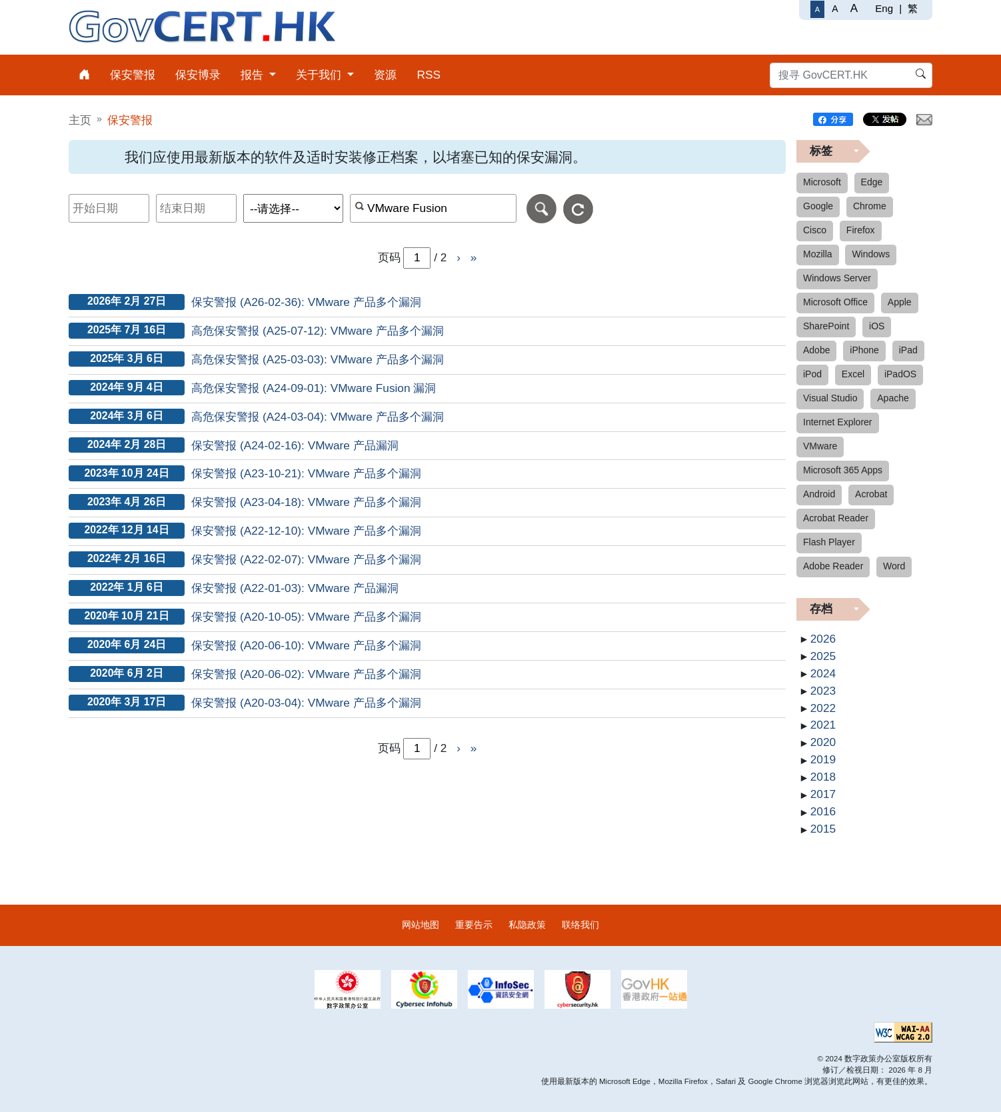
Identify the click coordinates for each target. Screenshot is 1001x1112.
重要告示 (474, 924)
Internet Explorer (837, 422)
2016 (823, 811)
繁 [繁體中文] (913, 8)
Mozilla (817, 254)
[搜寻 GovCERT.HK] (851, 75)
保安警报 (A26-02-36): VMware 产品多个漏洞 (306, 302)
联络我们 (580, 924)
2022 (823, 708)
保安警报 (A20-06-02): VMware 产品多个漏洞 (306, 674)
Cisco (814, 230)
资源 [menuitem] (385, 74)
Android (819, 494)
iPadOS (900, 374)
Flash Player (829, 542)
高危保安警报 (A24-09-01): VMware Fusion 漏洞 (313, 388)
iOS (876, 326)
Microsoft (822, 182)
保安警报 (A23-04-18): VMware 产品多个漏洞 (306, 502)
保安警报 (130, 120)
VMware (820, 446)
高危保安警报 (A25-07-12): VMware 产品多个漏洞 (317, 330)
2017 (823, 794)
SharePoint (826, 326)
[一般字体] (817, 9)
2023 (823, 690)
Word (894, 566)
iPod (812, 374)
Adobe (816, 350)
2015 (823, 828)
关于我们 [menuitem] (320, 74)
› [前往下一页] (459, 257)
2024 (823, 673)
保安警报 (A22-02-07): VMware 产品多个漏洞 (306, 559)
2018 (823, 776)
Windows (871, 254)
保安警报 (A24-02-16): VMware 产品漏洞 (295, 445)
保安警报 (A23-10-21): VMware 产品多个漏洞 (306, 473)
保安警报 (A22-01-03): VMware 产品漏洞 (295, 588)
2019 (823, 759)
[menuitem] (84, 75)
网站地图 (420, 924)
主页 (80, 120)
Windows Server (837, 278)
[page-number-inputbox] (417, 748)
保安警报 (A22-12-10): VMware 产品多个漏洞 (306, 530)
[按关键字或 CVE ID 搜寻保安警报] (433, 208)
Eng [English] (884, 8)
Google (818, 206)
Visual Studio (830, 398)
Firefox (860, 230)
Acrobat (871, 494)
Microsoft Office (835, 302)
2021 (823, 724)
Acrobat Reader (835, 518)
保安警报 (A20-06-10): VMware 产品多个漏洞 (306, 645)
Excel (853, 374)
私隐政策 (527, 924)
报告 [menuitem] (254, 74)
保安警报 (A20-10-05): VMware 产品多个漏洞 (306, 616)
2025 (823, 656)
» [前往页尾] (474, 257)
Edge (872, 182)
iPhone (864, 350)
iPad (908, 350)
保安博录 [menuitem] (198, 74)
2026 (823, 638)
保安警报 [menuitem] (132, 74)
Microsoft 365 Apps (842, 470)
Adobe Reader (833, 566)
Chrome (869, 206)
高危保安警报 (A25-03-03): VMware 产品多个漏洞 (317, 359)
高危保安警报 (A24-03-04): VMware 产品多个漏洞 (317, 416)
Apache (892, 398)
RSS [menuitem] (429, 74)
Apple (900, 302)
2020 (823, 742)
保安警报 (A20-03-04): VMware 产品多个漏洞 (306, 702)
